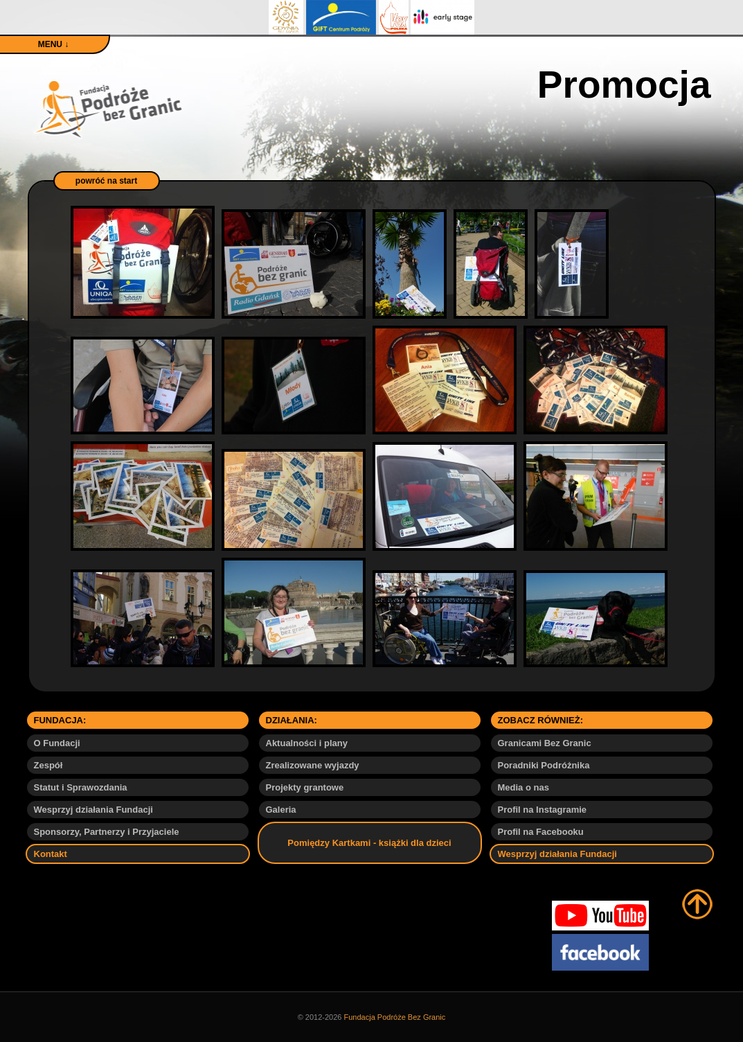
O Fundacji (57, 743)
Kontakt (50, 854)
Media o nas (523, 787)
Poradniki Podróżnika (544, 765)
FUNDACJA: (60, 720)
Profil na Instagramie (542, 809)
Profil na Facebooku (541, 832)
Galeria (281, 809)
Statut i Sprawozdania (80, 787)
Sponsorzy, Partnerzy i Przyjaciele (106, 832)
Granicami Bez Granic (544, 743)
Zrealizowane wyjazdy (312, 765)
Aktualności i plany (307, 743)
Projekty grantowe (305, 787)
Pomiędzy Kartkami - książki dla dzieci (369, 843)
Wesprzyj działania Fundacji (93, 809)
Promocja (624, 84)
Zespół (48, 765)
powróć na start (106, 181)
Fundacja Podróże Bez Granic (395, 1017)
